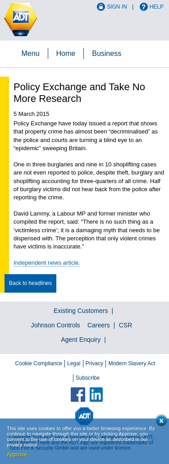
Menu (31, 53)
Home (66, 53)
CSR (125, 325)
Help (157, 7)
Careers (98, 325)
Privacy (94, 363)
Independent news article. (47, 262)
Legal (73, 363)
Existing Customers (81, 310)
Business (106, 53)
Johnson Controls (55, 325)
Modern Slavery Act (131, 363)
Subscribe (88, 378)
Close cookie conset (159, 422)
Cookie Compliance (38, 363)
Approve (17, 454)
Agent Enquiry (80, 339)
